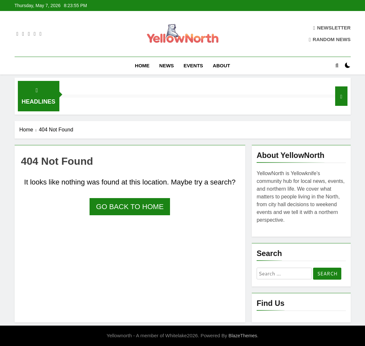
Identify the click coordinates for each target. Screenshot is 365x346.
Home (142, 65)
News (166, 65)
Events (193, 65)
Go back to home (130, 207)
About (221, 65)
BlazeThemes (242, 335)
